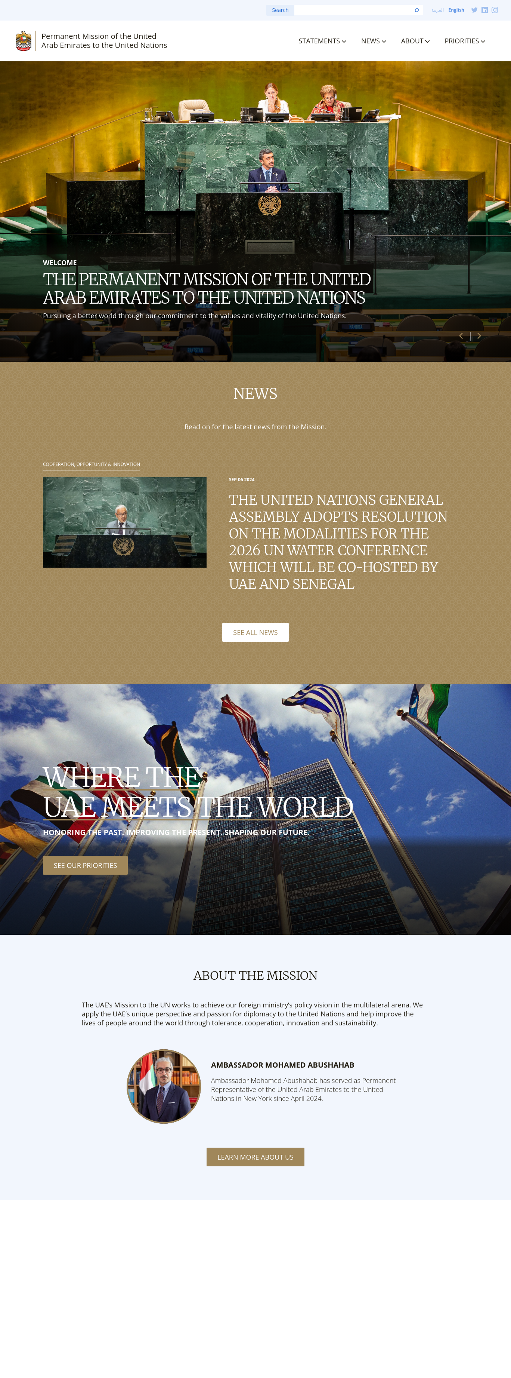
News (370, 40)
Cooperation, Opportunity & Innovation (91, 464)
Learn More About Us (255, 1157)
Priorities (462, 40)
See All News (255, 632)
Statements (319, 40)
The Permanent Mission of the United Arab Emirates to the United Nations (207, 288)
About (412, 40)
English (456, 10)
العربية (437, 10)
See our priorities (85, 865)
